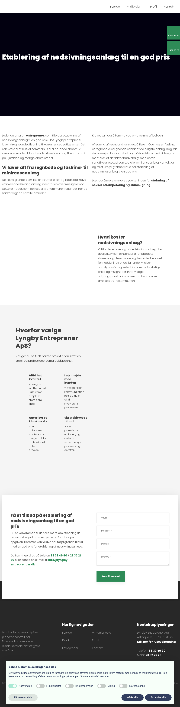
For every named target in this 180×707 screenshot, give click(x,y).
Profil (153, 7)
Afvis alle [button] (132, 697)
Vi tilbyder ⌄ (135, 7)
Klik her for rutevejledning (156, 642)
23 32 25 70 (153, 655)
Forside (115, 7)
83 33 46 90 (59, 555)
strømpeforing (114, 185)
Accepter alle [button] (158, 697)
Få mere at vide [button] (23, 697)
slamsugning (140, 185)
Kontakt (169, 7)
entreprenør (35, 135)
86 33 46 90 (157, 651)
